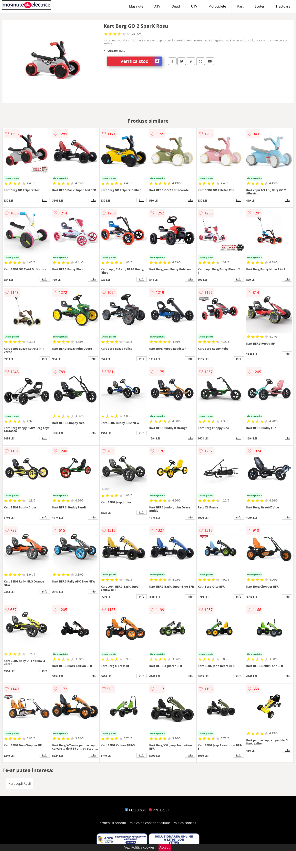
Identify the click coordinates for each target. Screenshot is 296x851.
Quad (176, 6)
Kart (240, 6)
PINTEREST (159, 810)
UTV (194, 6)
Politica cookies (184, 823)
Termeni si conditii (112, 823)
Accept (165, 847)
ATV (157, 6)
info (44, 200)
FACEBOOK (135, 810)
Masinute (136, 6)
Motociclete (217, 6)
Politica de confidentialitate (149, 823)
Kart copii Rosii (19, 783)
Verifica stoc (141, 61)
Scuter (259, 6)
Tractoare (283, 6)
